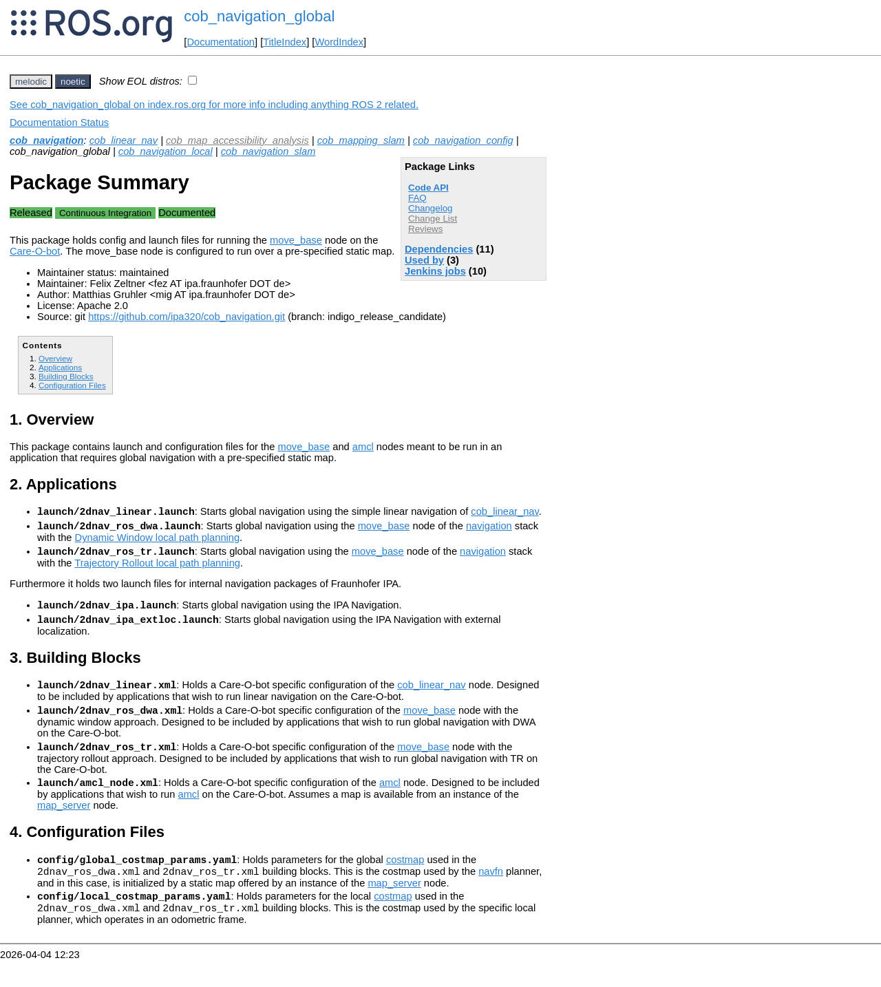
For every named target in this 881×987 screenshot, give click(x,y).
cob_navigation (47, 140)
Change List (432, 218)
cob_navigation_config (463, 140)
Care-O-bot (35, 251)
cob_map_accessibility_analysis (237, 140)
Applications (60, 367)
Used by (424, 260)
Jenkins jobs (435, 271)
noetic (73, 81)
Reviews (425, 229)
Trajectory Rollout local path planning (157, 569)
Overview (55, 358)
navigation (489, 529)
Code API (428, 187)
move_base (296, 240)
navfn (490, 894)
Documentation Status (59, 122)
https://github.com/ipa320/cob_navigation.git (186, 316)
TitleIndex (284, 41)
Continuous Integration (105, 213)
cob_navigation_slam (268, 151)
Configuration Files (72, 385)
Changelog (430, 208)
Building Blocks (66, 376)
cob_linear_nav (123, 140)
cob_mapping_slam (361, 140)
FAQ (417, 198)
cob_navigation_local (165, 151)
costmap (405, 880)
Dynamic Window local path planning (157, 541)
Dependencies (439, 249)
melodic (31, 81)
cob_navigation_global (259, 16)
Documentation (221, 41)
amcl (363, 446)
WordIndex (339, 41)
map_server (63, 823)
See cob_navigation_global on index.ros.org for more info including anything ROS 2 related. (214, 104)
